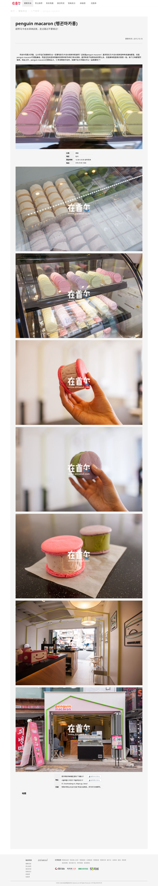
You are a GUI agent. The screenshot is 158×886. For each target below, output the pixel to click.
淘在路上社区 (74, 860)
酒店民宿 (60, 3)
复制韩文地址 (94, 780)
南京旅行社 (72, 863)
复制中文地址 (94, 776)
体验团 (82, 3)
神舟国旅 (80, 863)
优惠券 (93, 3)
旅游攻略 (65, 863)
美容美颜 (49, 3)
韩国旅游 (82, 860)
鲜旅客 (124, 860)
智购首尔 (71, 3)
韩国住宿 (103, 860)
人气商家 (35, 11)
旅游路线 (87, 863)
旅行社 (109, 860)
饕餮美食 (27, 3)
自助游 (114, 860)
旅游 (119, 860)
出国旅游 (89, 860)
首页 (12, 11)
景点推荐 (38, 3)
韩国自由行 (65, 860)
